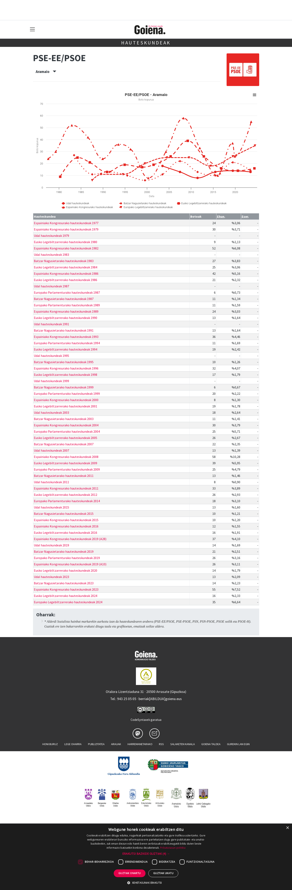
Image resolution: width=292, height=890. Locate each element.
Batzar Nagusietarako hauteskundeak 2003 (64, 419)
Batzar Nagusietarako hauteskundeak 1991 (64, 330)
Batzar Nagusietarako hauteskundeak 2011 (64, 476)
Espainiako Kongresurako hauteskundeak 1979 (66, 229)
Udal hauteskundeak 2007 (51, 450)
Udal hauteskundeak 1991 (51, 324)
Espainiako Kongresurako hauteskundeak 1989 (66, 311)
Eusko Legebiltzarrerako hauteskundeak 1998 (65, 375)
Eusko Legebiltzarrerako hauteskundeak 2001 (65, 406)
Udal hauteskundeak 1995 (51, 356)
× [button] (287, 827)
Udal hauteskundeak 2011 (51, 482)
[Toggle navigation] (32, 29)
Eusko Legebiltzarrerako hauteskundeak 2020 (65, 570)
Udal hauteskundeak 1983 (51, 255)
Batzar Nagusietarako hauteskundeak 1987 (64, 299)
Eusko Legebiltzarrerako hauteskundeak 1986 (65, 280)
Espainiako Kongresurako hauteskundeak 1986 (66, 273)
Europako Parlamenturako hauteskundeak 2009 (67, 469)
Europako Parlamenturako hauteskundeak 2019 (67, 558)
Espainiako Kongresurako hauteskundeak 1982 (66, 248)
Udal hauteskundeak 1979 (51, 236)
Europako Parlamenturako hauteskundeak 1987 (67, 292)
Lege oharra (73, 744)
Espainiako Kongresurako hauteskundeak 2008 (66, 457)
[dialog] (146, 857)
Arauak (116, 744)
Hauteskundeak (146, 43)
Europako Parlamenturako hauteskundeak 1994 (67, 343)
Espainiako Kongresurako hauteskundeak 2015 (66, 520)
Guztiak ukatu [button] (163, 873)
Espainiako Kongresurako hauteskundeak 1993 (66, 337)
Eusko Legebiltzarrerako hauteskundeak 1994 (65, 349)
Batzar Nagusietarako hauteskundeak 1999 (64, 387)
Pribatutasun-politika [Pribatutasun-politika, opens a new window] (172, 847)
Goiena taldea (210, 744)
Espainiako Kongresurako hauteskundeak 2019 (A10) (70, 564)
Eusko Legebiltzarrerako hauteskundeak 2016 (65, 532)
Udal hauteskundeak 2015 (51, 507)
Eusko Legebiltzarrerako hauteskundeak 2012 (65, 495)
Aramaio (46, 71)
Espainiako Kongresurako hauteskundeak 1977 (66, 223)
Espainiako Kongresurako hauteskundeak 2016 (66, 526)
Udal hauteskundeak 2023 (51, 577)
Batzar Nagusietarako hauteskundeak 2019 (64, 551)
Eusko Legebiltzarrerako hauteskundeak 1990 (65, 318)
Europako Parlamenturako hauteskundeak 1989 (67, 305)
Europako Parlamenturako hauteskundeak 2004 (67, 431)
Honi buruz (50, 744)
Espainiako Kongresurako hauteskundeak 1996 (66, 368)
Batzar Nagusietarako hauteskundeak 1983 (64, 261)
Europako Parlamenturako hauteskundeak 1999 (67, 394)
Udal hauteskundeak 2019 (51, 545)
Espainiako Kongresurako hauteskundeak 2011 (66, 488)
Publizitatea (96, 744)
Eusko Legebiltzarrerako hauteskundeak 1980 (65, 242)
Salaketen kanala (182, 744)
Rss (161, 744)
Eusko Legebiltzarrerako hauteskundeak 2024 (65, 596)
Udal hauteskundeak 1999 (51, 381)
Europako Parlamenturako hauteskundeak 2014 (67, 501)
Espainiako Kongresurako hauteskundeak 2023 (66, 589)
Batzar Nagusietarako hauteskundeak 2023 (64, 583)
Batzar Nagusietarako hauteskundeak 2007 (64, 444)
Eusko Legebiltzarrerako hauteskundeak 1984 (65, 267)
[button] (146, 853)
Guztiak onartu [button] (129, 873)
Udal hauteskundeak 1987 (51, 286)
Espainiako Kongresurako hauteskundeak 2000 (66, 400)
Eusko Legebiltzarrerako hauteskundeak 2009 (65, 463)
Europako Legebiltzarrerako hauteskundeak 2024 (68, 602)
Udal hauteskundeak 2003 (51, 412)
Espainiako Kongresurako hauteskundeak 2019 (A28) (70, 539)
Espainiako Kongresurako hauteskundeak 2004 (66, 425)
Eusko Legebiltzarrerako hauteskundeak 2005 (65, 438)
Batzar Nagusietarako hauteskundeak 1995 (64, 362)
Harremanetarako (140, 744)
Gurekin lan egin (238, 744)
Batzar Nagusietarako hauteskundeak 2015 (64, 514)
